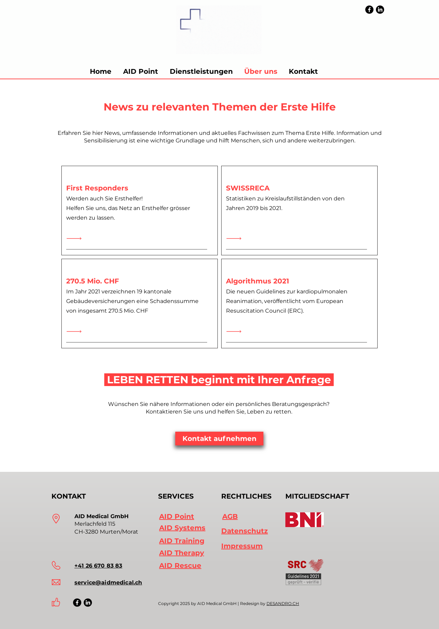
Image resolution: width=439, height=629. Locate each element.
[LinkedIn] (380, 9)
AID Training (181, 541)
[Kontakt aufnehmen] (219, 438)
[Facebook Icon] (77, 602)
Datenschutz (244, 531)
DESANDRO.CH (282, 603)
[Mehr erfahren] (76, 238)
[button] (201, 71)
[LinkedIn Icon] (88, 602)
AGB (230, 516)
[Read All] (76, 331)
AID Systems (182, 528)
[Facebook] (369, 9)
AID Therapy (181, 553)
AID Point (176, 516)
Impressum (242, 546)
